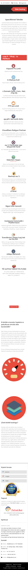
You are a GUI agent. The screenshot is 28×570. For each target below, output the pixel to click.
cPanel (13, 191)
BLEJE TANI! (14, 306)
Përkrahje (15, 3)
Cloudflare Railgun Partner (14, 130)
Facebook (6, 472)
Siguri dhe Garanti (13, 206)
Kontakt (19, 566)
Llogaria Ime (23, 3)
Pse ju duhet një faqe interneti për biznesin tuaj (12, 537)
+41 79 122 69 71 (6, 3)
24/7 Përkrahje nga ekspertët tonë (13, 146)
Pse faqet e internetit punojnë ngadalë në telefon (13, 531)
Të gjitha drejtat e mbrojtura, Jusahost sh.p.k (14, 568)
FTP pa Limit (13, 106)
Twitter (6, 481)
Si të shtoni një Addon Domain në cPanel (11, 528)
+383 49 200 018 (11, 554)
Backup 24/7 (14, 176)
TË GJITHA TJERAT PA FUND (14, 269)
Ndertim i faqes (13, 160)
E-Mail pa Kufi (13, 80)
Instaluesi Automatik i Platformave (14, 222)
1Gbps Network (13, 254)
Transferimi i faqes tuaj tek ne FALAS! (13, 238)
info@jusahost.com (11, 557)
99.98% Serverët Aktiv (13, 119)
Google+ (6, 476)
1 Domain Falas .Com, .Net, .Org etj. (14, 92)
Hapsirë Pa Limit (13, 68)
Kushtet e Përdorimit (11, 566)
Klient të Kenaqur (17, 564)
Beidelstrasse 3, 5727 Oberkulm (15, 544)
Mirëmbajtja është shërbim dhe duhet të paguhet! (13, 530)
